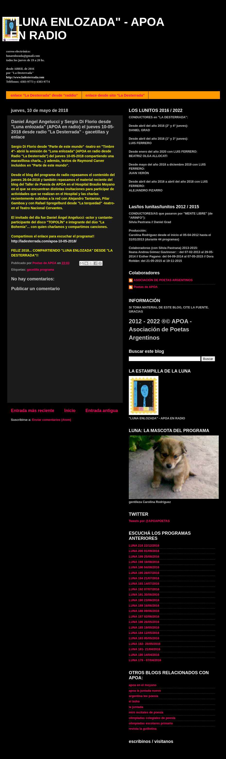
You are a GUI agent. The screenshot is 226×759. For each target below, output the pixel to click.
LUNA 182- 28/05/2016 (144, 644)
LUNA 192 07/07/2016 (144, 589)
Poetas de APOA (146, 287)
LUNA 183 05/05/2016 (144, 638)
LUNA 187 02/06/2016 (144, 616)
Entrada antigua (102, 410)
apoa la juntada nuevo (145, 690)
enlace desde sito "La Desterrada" (115, 95)
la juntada (136, 707)
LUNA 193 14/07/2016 (144, 583)
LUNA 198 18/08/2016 (144, 562)
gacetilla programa (40, 269)
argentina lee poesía (143, 696)
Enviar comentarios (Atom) (51, 420)
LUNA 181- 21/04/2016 (144, 649)
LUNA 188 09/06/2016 (144, 611)
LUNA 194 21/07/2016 (144, 578)
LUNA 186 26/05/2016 (144, 622)
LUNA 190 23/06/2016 (144, 600)
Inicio (70, 410)
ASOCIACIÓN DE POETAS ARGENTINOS (163, 280)
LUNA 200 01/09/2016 (144, 551)
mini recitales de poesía (146, 712)
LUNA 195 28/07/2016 (144, 573)
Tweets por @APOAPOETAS (149, 521)
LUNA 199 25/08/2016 (144, 556)
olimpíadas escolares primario (151, 723)
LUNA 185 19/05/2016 (144, 627)
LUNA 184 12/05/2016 (144, 633)
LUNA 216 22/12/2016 (144, 545)
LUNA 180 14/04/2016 (144, 655)
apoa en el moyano (142, 685)
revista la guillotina (142, 728)
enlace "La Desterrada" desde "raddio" (44, 95)
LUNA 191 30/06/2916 (144, 594)
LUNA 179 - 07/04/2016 (145, 660)
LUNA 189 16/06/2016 (144, 605)
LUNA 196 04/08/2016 (144, 567)
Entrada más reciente (32, 410)
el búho (134, 701)
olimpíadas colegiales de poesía (152, 718)
